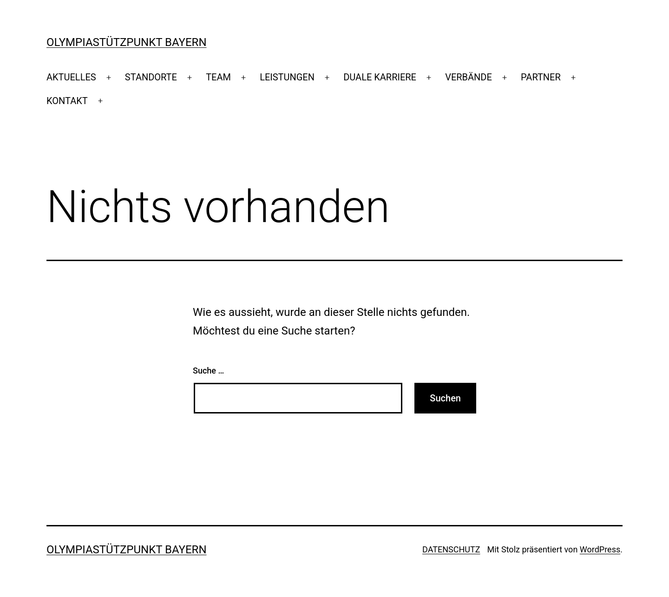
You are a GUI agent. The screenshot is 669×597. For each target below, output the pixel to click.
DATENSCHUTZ (451, 549)
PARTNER (541, 77)
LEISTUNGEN (287, 77)
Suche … (208, 370)
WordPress (600, 549)
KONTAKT (67, 100)
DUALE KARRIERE (379, 77)
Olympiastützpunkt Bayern (126, 42)
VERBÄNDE (468, 77)
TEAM (218, 77)
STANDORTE (151, 77)
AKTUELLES (71, 77)
